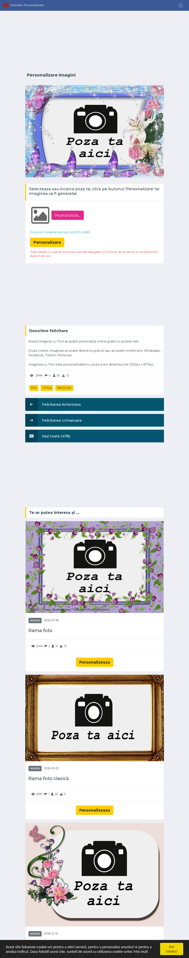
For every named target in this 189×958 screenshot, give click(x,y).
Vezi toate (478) (47, 436)
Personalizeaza (94, 662)
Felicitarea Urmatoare (53, 420)
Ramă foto (64, 388)
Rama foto (40, 630)
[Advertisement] (94, 42)
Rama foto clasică (49, 778)
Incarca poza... (68, 215)
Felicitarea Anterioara (53, 404)
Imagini (35, 620)
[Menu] (180, 5)
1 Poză (46, 388)
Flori (34, 388)
